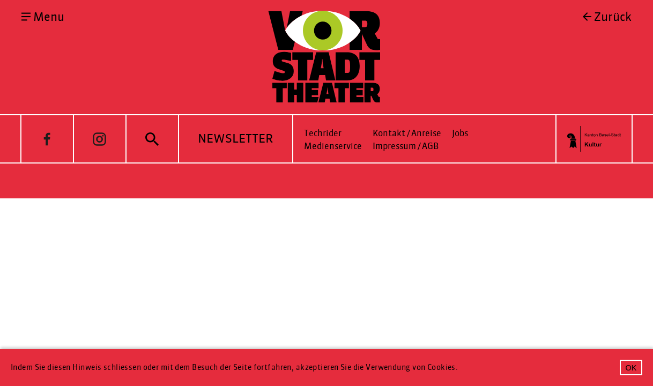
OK (631, 367)
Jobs (460, 133)
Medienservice (333, 146)
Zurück (613, 17)
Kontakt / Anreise (407, 133)
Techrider (323, 133)
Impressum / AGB (406, 146)
